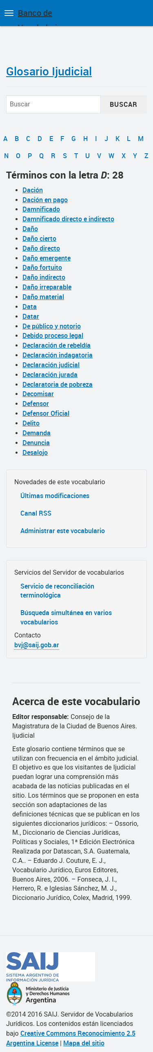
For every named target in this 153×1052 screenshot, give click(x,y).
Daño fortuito (42, 267)
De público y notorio (51, 326)
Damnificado (41, 209)
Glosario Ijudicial (49, 71)
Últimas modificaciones (54, 495)
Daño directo (41, 248)
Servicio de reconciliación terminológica (57, 591)
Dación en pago (45, 199)
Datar (30, 316)
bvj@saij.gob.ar (36, 644)
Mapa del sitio (83, 1043)
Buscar (123, 104)
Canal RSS (35, 513)
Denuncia (36, 442)
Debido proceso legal (52, 335)
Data (29, 306)
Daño (30, 228)
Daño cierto (39, 238)
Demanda (36, 432)
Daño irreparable (46, 286)
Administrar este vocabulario (62, 530)
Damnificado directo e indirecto (68, 218)
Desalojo (35, 452)
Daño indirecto (43, 277)
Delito (31, 423)
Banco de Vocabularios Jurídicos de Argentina (42, 16)
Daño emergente (46, 258)
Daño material (43, 296)
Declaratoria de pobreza (57, 384)
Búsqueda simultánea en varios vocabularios (66, 617)
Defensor (35, 403)
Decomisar (38, 393)
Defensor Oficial (45, 413)
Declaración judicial (51, 364)
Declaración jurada (50, 374)
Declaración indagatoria (57, 355)
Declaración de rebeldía (56, 345)
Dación (32, 189)
